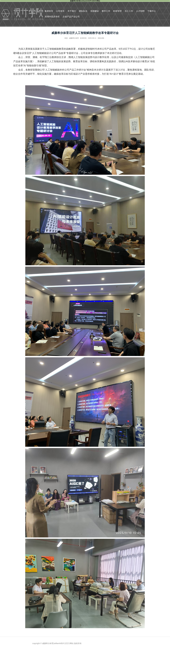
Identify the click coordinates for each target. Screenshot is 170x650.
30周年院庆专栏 (52, 16)
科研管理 (117, 11)
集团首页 (49, 11)
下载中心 (151, 11)
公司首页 (60, 11)
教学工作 (106, 11)
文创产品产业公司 (71, 16)
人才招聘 (140, 11)
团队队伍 (83, 11)
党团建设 (94, 11)
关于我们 (71, 11)
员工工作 (129, 11)
